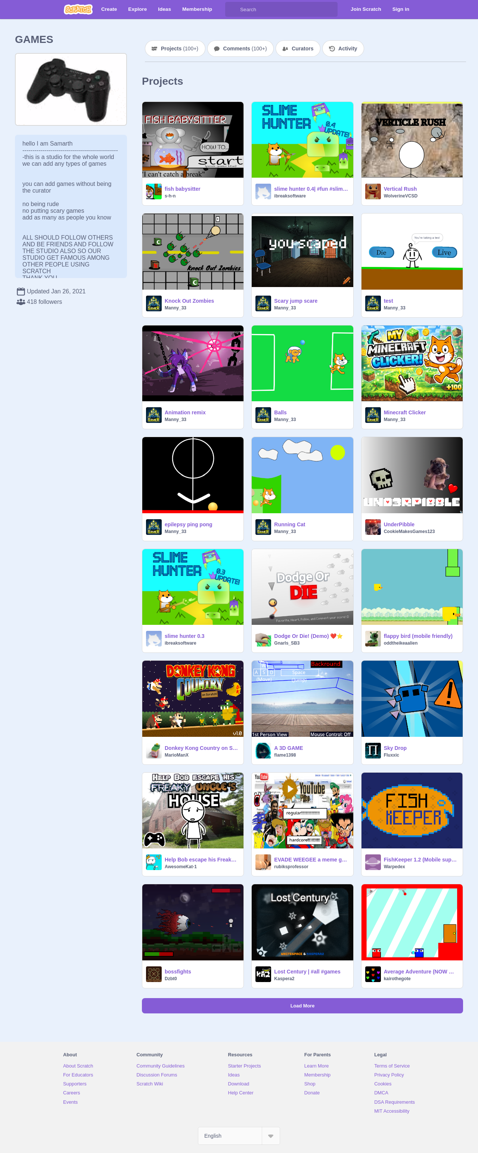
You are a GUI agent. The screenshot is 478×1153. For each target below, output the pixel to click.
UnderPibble (399, 524)
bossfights (178, 972)
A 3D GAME (288, 748)
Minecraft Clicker (405, 412)
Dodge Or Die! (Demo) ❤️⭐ (308, 636)
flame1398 (285, 755)
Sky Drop (395, 748)
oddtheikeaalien (401, 643)
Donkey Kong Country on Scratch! (202, 748)
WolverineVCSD (401, 196)
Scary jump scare (295, 301)
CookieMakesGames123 (409, 531)
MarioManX (177, 755)
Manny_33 (175, 308)
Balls (280, 412)
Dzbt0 (171, 978)
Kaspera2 (284, 978)
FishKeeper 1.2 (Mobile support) (421, 860)
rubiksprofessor (291, 866)
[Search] (232, 9)
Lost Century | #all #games (307, 972)
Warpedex (394, 866)
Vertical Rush (400, 189)
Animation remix (185, 412)
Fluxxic (391, 755)
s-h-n (170, 196)
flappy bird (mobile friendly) (418, 636)
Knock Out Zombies (189, 301)
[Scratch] (78, 9)
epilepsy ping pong (188, 524)
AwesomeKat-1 (181, 866)
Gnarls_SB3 (286, 643)
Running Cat (289, 524)
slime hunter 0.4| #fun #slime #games (311, 189)
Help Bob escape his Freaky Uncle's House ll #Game (202, 860)
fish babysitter (183, 189)
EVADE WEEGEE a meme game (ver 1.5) (311, 860)
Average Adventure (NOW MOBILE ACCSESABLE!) (421, 972)
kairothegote (397, 978)
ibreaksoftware (290, 196)
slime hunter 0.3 (185, 636)
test (388, 301)
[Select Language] (239, 1136)
